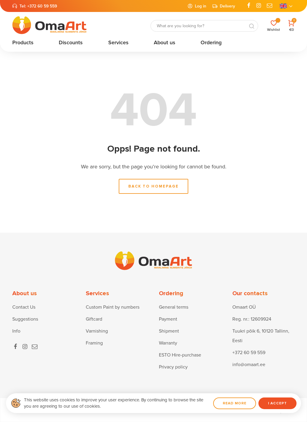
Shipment (169, 331)
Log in (196, 6)
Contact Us (23, 307)
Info (16, 331)
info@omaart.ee (248, 365)
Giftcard (94, 319)
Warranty (168, 343)
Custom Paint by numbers (112, 307)
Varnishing (97, 331)
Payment (168, 319)
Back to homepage (153, 186)
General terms (173, 307)
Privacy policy (173, 367)
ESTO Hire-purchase (180, 355)
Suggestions (25, 319)
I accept (277, 403)
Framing (94, 343)
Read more (234, 403)
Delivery (223, 6)
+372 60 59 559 (42, 6)
